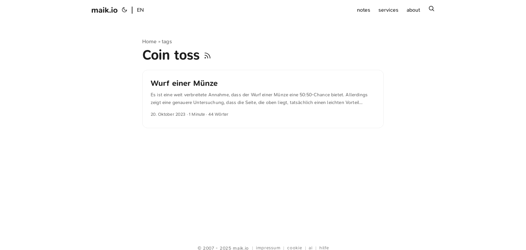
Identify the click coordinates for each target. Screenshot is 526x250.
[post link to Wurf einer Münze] (263, 99)
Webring (263, 240)
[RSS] (207, 55)
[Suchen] (431, 10)
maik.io (104, 10)
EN (140, 10)
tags (167, 41)
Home (149, 41)
